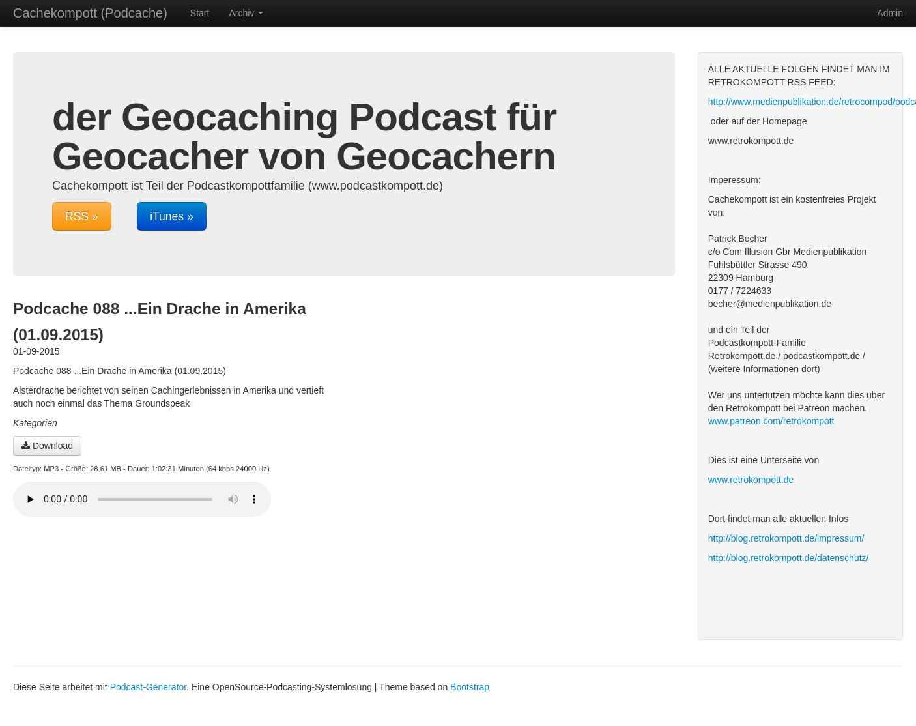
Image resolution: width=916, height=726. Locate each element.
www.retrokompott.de (751, 479)
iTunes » (171, 216)
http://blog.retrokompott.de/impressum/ (786, 538)
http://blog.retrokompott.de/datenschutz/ (788, 558)
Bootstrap (469, 687)
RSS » (81, 216)
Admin (890, 13)
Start (200, 13)
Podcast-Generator (148, 687)
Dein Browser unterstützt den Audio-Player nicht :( (142, 499)
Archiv (246, 13)
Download (47, 446)
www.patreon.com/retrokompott (771, 421)
